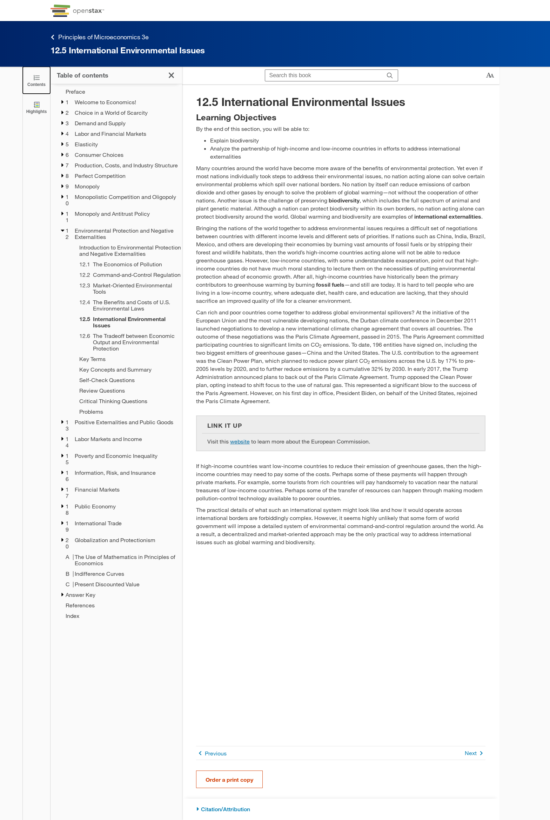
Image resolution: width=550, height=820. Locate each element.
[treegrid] (116, 353)
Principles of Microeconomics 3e (100, 37)
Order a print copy (229, 779)
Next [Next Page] (475, 753)
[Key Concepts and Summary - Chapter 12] (126, 369)
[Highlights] (36, 107)
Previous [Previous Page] (211, 753)
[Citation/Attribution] (340, 809)
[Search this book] (323, 75)
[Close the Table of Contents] (36, 80)
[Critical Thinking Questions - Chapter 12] (126, 401)
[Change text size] (490, 75)
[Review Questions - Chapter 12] (126, 390)
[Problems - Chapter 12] (126, 411)
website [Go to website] (240, 441)
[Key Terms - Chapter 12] (126, 359)
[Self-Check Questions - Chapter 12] (126, 380)
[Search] (390, 75)
